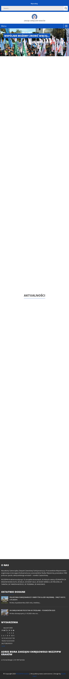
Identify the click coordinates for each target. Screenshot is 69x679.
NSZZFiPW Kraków (22, 674)
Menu (3, 26)
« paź (3, 646)
